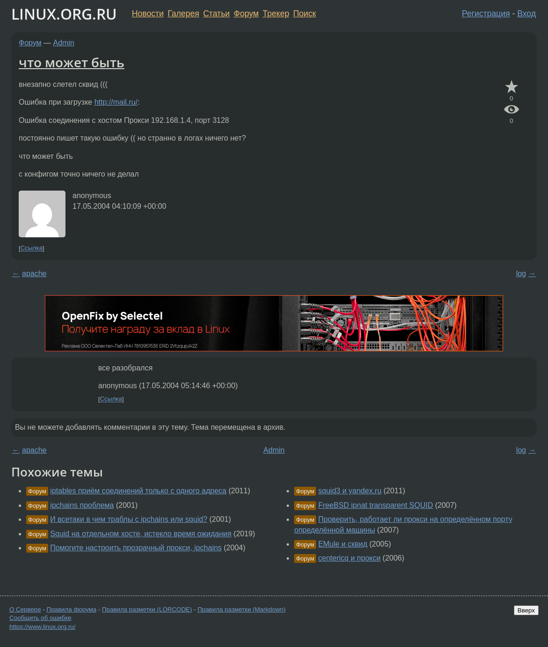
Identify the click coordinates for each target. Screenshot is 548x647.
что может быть (71, 62)
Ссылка (32, 248)
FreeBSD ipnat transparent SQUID (375, 505)
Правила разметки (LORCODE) (147, 609)
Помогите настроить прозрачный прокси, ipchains (136, 548)
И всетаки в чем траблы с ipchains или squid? (128, 519)
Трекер (276, 13)
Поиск (304, 13)
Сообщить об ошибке (40, 617)
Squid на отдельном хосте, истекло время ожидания (140, 534)
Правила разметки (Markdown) (241, 609)
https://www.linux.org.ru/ (42, 626)
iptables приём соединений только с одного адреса (138, 491)
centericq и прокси (349, 558)
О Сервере (25, 609)
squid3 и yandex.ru (350, 491)
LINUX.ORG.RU (64, 14)
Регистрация (486, 13)
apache (34, 273)
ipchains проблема (82, 505)
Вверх (526, 610)
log (521, 273)
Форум (246, 13)
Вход (526, 13)
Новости (148, 13)
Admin (63, 43)
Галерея (183, 13)
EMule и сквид (343, 544)
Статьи (216, 13)
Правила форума (72, 609)
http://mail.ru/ (115, 102)
